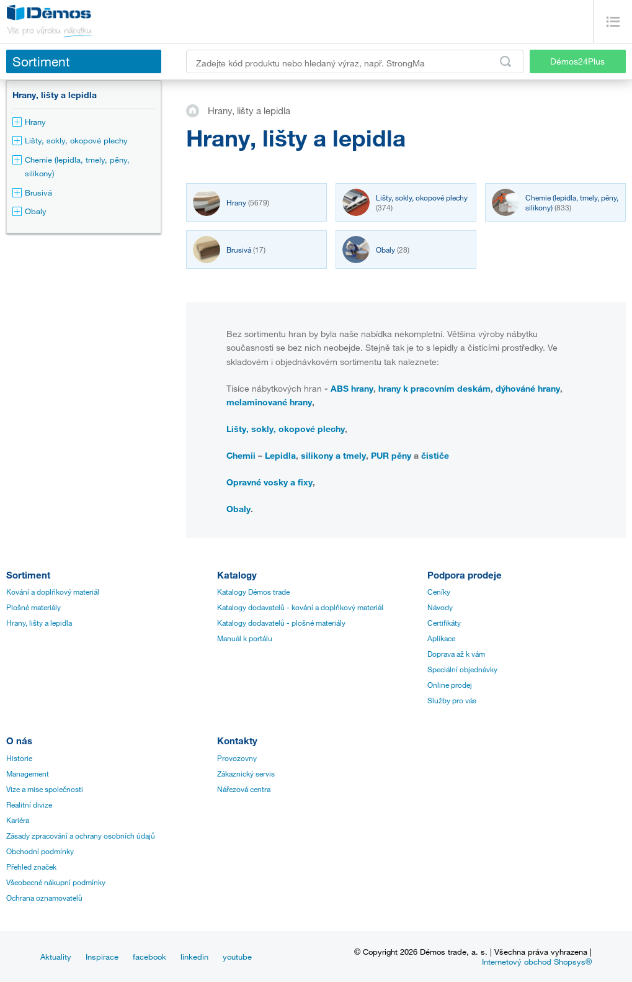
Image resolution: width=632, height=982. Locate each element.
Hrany (29, 122)
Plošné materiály (33, 607)
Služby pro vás (451, 700)
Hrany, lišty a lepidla (54, 94)
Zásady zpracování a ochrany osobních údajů (80, 835)
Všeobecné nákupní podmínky (55, 882)
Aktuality (55, 957)
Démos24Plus (577, 61)
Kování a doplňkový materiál (52, 592)
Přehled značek (31, 867)
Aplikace (441, 638)
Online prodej (449, 685)
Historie (19, 758)
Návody (440, 607)
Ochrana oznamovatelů (44, 898)
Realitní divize (29, 804)
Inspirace (102, 957)
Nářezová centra (243, 789)
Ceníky (438, 592)
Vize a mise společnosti (44, 789)
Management (27, 773)
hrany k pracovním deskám (434, 388)
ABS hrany (352, 388)
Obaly (29, 211)
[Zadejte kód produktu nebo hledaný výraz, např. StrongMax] (355, 61)
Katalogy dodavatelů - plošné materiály (281, 623)
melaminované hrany (269, 402)
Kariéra (17, 820)
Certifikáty (444, 623)
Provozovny (237, 758)
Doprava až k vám (456, 654)
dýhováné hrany (528, 388)
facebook (149, 957)
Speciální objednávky (462, 669)
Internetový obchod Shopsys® (537, 961)
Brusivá (32, 192)
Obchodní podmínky (40, 851)
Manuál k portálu (244, 638)
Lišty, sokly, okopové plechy (70, 140)
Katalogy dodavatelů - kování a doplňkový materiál (300, 607)
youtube (237, 957)
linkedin (194, 957)
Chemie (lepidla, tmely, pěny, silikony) (71, 166)
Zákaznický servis (246, 773)
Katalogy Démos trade (253, 592)
